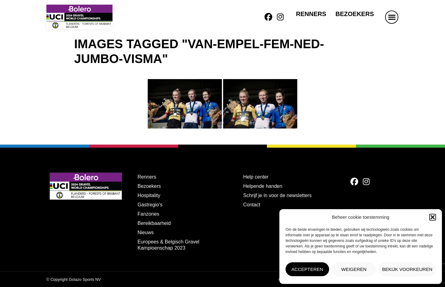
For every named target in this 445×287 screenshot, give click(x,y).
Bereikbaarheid (154, 223)
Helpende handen (262, 186)
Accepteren (307, 269)
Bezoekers (355, 14)
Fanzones (148, 214)
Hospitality (149, 195)
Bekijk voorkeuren (407, 269)
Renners (311, 14)
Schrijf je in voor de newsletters (277, 195)
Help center (256, 176)
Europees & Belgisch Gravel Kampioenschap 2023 (168, 245)
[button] (433, 217)
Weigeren (354, 269)
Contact (251, 204)
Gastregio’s (150, 204)
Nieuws (146, 232)
